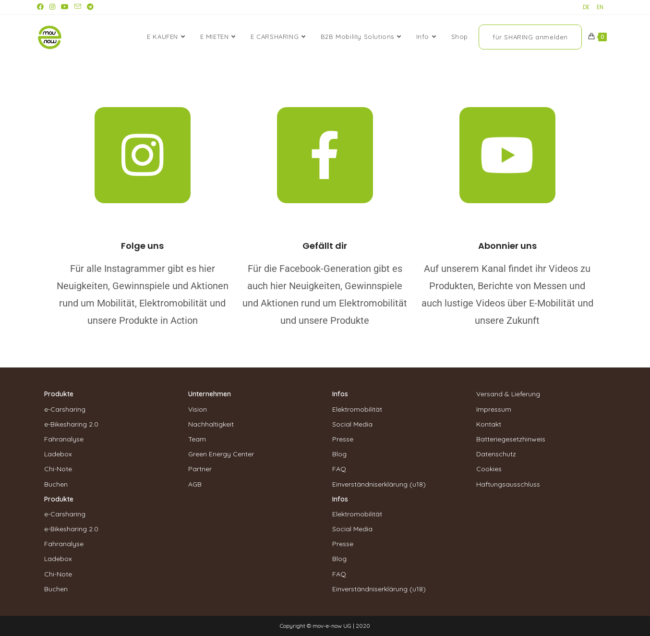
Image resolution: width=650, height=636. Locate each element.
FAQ (339, 469)
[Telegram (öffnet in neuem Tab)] (90, 7)
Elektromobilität (357, 409)
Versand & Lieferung (508, 394)
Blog (339, 454)
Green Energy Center (221, 454)
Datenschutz (496, 454)
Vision (197, 409)
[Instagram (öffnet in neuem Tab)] (52, 7)
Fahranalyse (64, 439)
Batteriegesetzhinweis (510, 439)
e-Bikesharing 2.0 (71, 424)
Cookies (489, 469)
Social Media (352, 424)
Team (197, 439)
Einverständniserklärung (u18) (379, 484)
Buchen (56, 484)
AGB (195, 484)
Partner (200, 469)
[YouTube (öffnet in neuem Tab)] (65, 7)
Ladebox (58, 454)
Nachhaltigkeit (211, 424)
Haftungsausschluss (508, 484)
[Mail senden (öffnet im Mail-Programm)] (78, 7)
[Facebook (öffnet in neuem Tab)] (42, 7)
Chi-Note (58, 469)
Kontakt (488, 424)
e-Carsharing (64, 409)
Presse (342, 439)
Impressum (493, 409)
